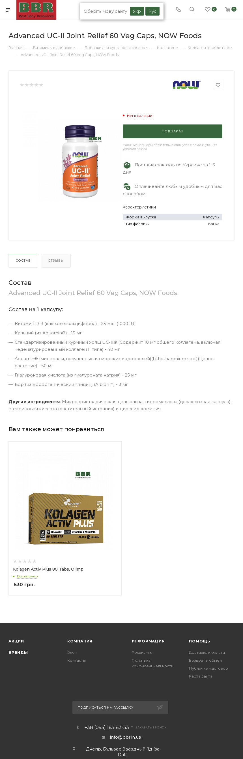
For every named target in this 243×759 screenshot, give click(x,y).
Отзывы (56, 261)
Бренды (18, 653)
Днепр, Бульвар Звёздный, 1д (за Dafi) (123, 752)
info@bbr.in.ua (125, 737)
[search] (192, 10)
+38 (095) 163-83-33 (107, 728)
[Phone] (178, 10)
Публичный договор (208, 668)
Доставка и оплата (207, 653)
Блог (71, 653)
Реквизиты (142, 653)
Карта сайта (200, 676)
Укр (137, 11)
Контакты (76, 661)
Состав (23, 261)
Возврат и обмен (205, 661)
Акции (16, 641)
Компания (80, 641)
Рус (152, 11)
